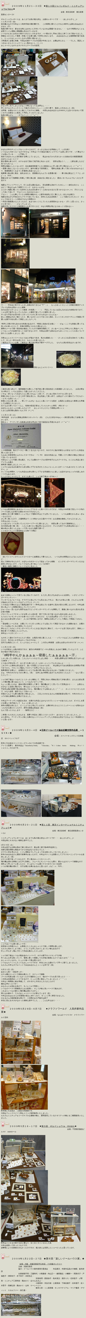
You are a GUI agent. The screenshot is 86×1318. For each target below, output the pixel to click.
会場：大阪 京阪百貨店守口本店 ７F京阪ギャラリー (40, 1264)
